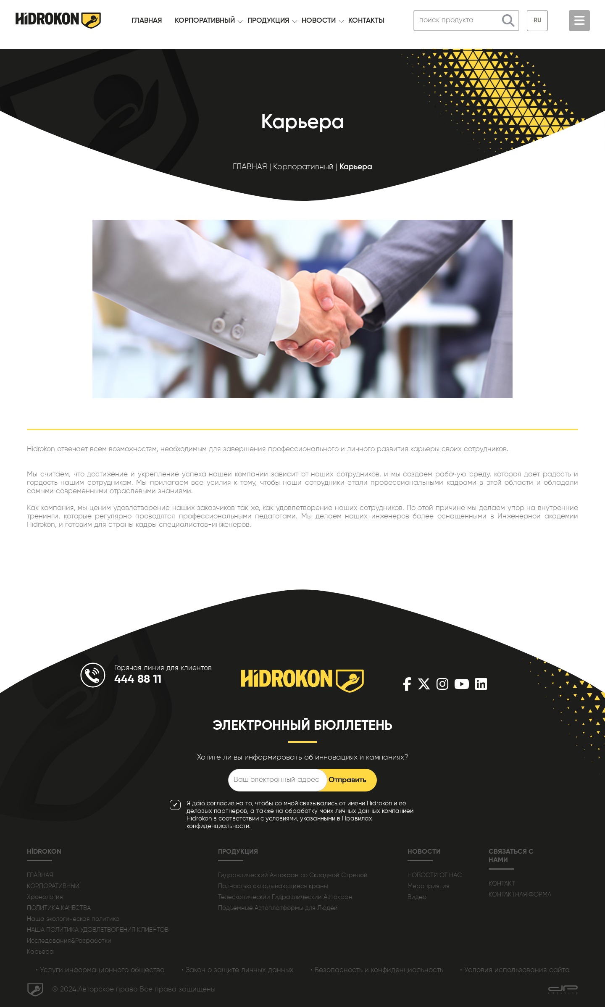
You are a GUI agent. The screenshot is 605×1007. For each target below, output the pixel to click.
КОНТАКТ (502, 884)
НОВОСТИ (319, 20)
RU (538, 20)
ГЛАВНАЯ (147, 20)
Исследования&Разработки (69, 941)
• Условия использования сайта (515, 970)
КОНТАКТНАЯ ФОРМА (520, 894)
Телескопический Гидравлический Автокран (285, 897)
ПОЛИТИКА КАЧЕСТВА (59, 908)
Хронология (45, 897)
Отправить (347, 780)
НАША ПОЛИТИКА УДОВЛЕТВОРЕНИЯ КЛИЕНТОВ (97, 930)
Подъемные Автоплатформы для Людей (278, 908)
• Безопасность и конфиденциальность (376, 970)
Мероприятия (429, 886)
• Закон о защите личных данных (238, 970)
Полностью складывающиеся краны (273, 886)
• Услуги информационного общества (100, 970)
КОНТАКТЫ (366, 20)
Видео (417, 897)
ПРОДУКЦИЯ (268, 20)
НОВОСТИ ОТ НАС (435, 875)
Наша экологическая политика (73, 919)
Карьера (40, 952)
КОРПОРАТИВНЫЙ (205, 20)
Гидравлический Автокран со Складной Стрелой (293, 875)
